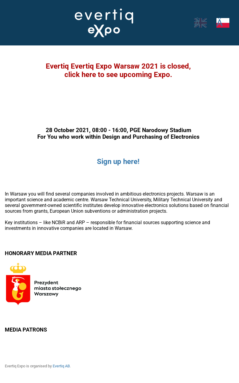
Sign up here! (118, 161)
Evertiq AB (63, 366)
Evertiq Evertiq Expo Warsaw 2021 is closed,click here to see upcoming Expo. (118, 70)
